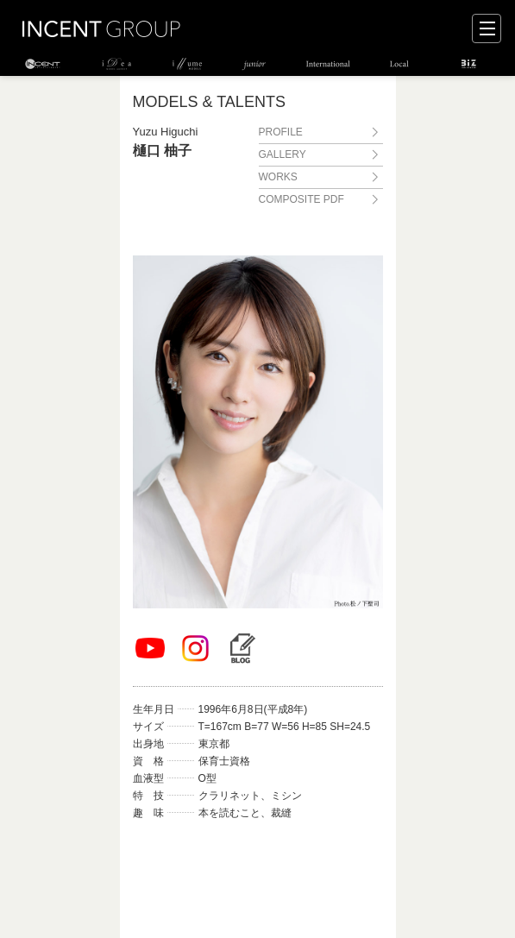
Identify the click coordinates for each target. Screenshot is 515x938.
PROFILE (281, 132)
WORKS (278, 177)
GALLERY (282, 154)
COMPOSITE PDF (301, 199)
